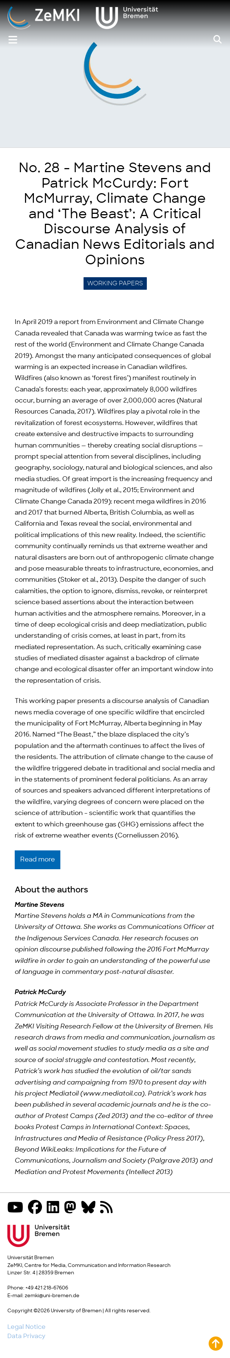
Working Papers (115, 283)
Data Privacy (26, 1336)
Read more (37, 860)
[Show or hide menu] (13, 40)
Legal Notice (26, 1327)
